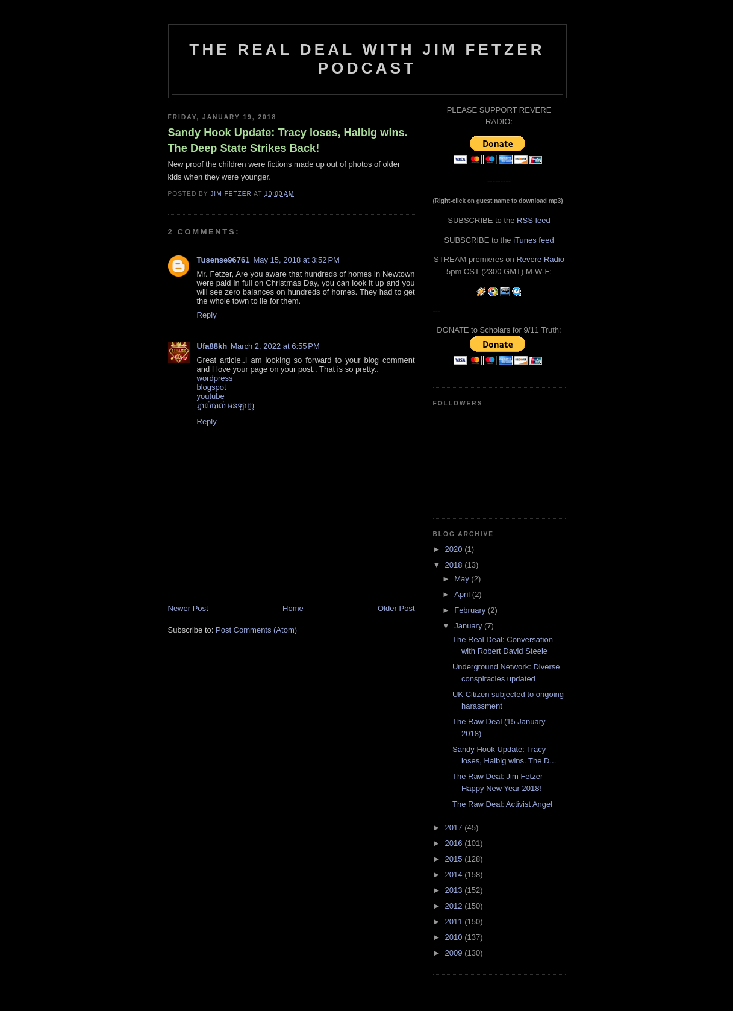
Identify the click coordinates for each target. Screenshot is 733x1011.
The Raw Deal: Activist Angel (502, 804)
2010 (455, 937)
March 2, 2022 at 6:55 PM (275, 346)
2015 (455, 858)
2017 (455, 827)
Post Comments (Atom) (256, 629)
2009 (455, 952)
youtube (211, 396)
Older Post (396, 608)
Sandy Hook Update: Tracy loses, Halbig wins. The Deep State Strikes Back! (288, 140)
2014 (455, 874)
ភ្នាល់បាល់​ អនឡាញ (226, 405)
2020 (455, 549)
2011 (455, 921)
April (463, 594)
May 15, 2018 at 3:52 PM (296, 259)
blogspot (211, 387)
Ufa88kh (212, 346)
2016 (455, 843)
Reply (207, 314)
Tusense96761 (223, 259)
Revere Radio (540, 259)
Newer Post (188, 608)
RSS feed (534, 220)
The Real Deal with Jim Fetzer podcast (366, 58)
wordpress (215, 378)
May (462, 578)
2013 (455, 890)
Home (293, 608)
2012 (455, 905)
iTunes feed (533, 240)
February (471, 610)
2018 (455, 564)
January (469, 625)
